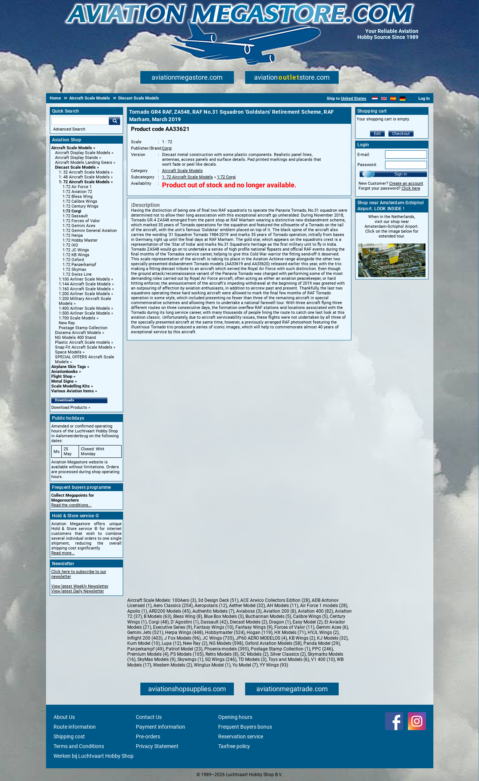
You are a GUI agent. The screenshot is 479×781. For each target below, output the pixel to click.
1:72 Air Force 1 (77, 186)
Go (114, 121)
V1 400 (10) (323, 659)
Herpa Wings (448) (184, 632)
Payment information (160, 727)
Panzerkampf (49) (145, 649)
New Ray (67, 323)
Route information (75, 727)
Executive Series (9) (172, 627)
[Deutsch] (402, 98)
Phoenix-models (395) (226, 649)
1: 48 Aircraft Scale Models (84, 177)
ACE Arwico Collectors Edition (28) (275, 600)
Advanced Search (69, 129)
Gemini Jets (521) (145, 632)
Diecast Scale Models (75, 167)
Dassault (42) (214, 622)
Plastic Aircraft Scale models (82, 342)
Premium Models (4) (147, 654)
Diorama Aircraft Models (78, 332)
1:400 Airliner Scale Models (84, 308)
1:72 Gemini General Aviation (89, 230)
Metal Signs (62, 381)
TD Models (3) (252, 659)
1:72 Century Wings (80, 206)
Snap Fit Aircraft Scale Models (83, 347)
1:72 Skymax (74, 269)
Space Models (68, 352)
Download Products (69, 407)
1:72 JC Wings (75, 250)
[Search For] (80, 121)
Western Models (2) (172, 665)
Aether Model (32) (247, 605)
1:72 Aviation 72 (77, 191)
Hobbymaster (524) (225, 632)
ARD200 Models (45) (169, 611)
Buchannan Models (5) (268, 616)
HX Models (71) (290, 632)
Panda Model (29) (321, 643)
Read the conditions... (71, 505)
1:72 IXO (70, 245)
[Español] (393, 98)
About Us (64, 717)
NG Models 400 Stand (75, 337)
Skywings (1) (190, 659)
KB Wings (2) (302, 638)
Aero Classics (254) (173, 605)
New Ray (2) (195, 643)
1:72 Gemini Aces (78, 225)
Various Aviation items (72, 391)
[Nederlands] (375, 98)
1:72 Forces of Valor (81, 220)
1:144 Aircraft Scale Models (85, 284)
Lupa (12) (171, 643)
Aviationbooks (64, 371)
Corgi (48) (159, 622)
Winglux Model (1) (212, 665)
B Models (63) (157, 616)
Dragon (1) (280, 622)
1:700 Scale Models (77, 318)
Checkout (401, 133)
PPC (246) (322, 649)
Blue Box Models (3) (224, 616)
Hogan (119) (259, 632)
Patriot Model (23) (184, 649)
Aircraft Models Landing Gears (83, 162)
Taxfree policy (234, 746)
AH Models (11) (282, 605)
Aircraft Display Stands (76, 157)
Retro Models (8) (221, 654)
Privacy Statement (157, 746)
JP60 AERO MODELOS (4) (261, 638)
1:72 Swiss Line (77, 274)
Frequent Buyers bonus (245, 727)
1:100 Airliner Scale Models (84, 279)
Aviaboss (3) (249, 611)
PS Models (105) (187, 654)
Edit (377, 133)
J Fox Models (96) (182, 638)
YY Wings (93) (274, 665)
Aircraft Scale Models (71, 148)
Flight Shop (61, 376)
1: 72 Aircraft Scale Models (84, 182)
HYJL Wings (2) (323, 632)
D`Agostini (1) (185, 622)
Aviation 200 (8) (279, 611)
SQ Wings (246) (221, 659)
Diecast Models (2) (248, 622)
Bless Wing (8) (187, 616)
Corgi (167, 148)
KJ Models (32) (332, 638)
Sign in (400, 174)
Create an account (406, 183)
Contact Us (149, 717)
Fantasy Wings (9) (253, 627)
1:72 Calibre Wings (79, 201)
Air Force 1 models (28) (323, 605)
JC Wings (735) (218, 638)
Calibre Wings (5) (310, 616)
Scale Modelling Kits (70, 386)
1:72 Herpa (72, 235)
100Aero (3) (184, 600)
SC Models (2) (254, 654)
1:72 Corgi (71, 211)
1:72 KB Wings (75, 254)
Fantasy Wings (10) (214, 627)
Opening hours (235, 717)
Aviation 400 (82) (315, 611)
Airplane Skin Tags (68, 366)
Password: (367, 164)
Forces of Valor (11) (294, 627)
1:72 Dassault (75, 216)
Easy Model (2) (308, 622)
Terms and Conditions (79, 746)
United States (353, 98)
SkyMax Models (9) (156, 659)
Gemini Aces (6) (332, 627)
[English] (384, 98)
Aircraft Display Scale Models (82, 152)
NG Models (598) (226, 643)
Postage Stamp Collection (83, 327)
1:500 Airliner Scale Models (84, 313)
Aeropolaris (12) (211, 605)
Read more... (63, 553)
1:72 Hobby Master (80, 240)
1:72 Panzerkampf (79, 264)
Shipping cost (69, 736)
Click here (411, 188)
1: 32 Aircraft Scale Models (84, 172)
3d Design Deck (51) (218, 600)
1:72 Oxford (73, 259)
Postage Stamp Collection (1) (280, 649)
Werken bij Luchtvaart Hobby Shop (94, 756)
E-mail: (363, 154)
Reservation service (240, 736)
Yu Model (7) (245, 665)
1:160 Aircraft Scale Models (85, 289)
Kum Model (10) (143, 643)
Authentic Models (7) (213, 611)
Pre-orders (148, 736)
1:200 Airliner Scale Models (84, 293)
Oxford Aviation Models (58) (273, 643)
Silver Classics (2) (288, 654)
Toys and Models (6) (288, 659)
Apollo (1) (137, 611)
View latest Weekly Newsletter (80, 586)
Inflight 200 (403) (144, 638)
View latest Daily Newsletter (77, 591)
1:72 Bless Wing (77, 196)
